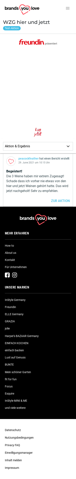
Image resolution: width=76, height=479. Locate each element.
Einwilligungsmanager (19, 452)
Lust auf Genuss (15, 357)
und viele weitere (15, 407)
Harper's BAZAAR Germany (22, 336)
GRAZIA (10, 321)
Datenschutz (13, 430)
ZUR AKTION (60, 201)
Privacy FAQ (12, 445)
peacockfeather (28, 158)
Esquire (9, 393)
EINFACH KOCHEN (16, 343)
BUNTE (9, 364)
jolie (7, 328)
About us (10, 252)
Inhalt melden (13, 460)
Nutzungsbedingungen (19, 437)
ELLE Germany (14, 314)
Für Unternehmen (16, 267)
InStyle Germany (15, 300)
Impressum (12, 467)
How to (9, 245)
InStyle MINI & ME (16, 400)
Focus (9, 386)
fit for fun (11, 379)
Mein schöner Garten (18, 372)
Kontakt (10, 260)
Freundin (10, 307)
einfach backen (14, 350)
